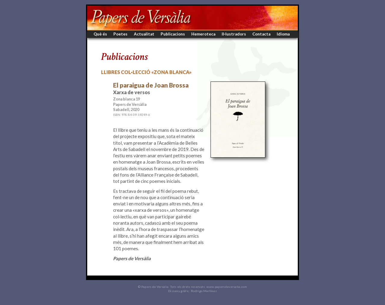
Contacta (261, 34)
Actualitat (144, 34)
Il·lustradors (234, 34)
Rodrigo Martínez (204, 291)
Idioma (283, 34)
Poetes (120, 34)
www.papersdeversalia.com (226, 286)
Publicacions (173, 34)
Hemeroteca (203, 34)
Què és (100, 34)
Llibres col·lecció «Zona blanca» (146, 72)
